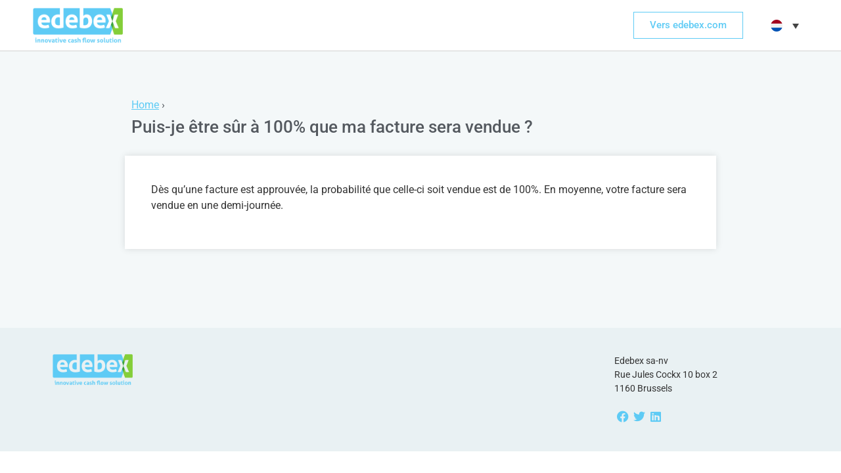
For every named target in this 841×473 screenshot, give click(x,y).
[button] (783, 25)
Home (145, 105)
